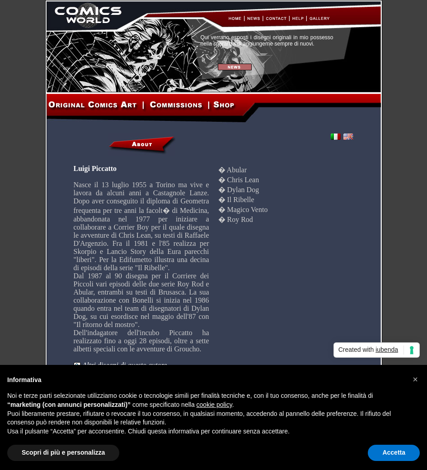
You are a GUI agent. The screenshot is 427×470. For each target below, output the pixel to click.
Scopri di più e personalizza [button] (63, 452)
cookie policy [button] (214, 404)
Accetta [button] (393, 452)
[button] (415, 379)
